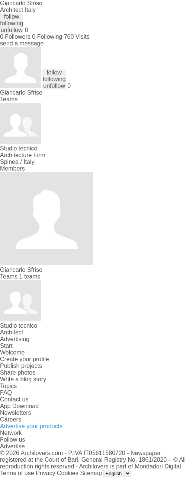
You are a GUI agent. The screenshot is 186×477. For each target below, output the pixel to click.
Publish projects (21, 366)
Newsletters (15, 413)
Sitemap (91, 473)
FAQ (6, 392)
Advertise (12, 446)
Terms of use (17, 473)
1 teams (30, 276)
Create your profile (24, 359)
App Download (19, 406)
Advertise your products (31, 426)
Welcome (12, 352)
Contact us (14, 399)
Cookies (67, 473)
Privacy (45, 473)
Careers (10, 419)
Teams (8, 99)
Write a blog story (23, 379)
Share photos (17, 372)
